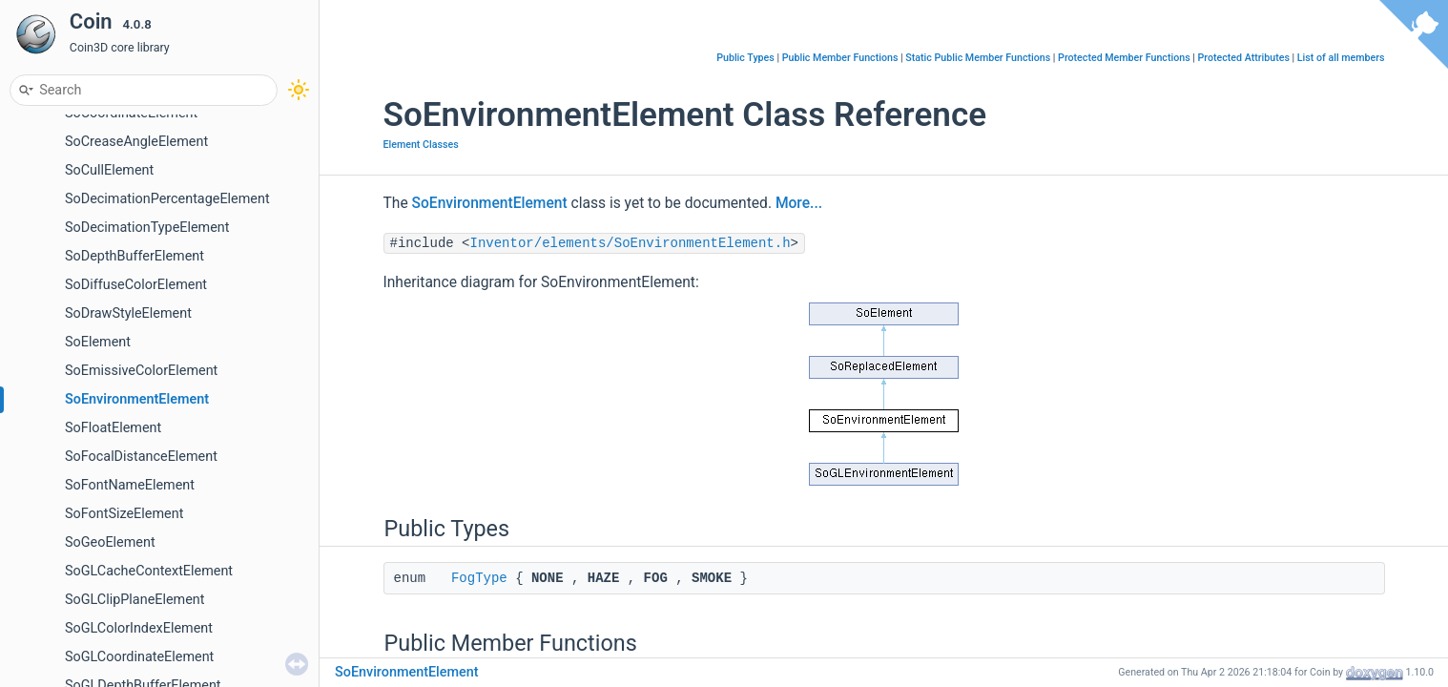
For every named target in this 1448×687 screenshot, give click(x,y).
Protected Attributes (1244, 58)
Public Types (745, 58)
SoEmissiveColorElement (141, 371)
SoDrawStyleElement (128, 313)
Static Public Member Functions (977, 58)
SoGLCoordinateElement (139, 657)
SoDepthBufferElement (134, 256)
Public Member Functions (840, 58)
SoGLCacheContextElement (149, 571)
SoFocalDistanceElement (141, 456)
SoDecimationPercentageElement (167, 199)
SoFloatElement (113, 428)
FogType (479, 578)
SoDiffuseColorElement (136, 285)
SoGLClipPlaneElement (135, 600)
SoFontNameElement (130, 485)
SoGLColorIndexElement (139, 628)
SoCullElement (109, 170)
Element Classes (421, 144)
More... (799, 203)
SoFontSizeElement (124, 514)
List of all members (1341, 58)
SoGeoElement (110, 542)
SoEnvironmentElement (137, 399)
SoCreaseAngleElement (136, 142)
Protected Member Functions (1124, 58)
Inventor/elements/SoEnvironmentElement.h (630, 243)
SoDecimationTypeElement (147, 227)
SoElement (98, 342)
